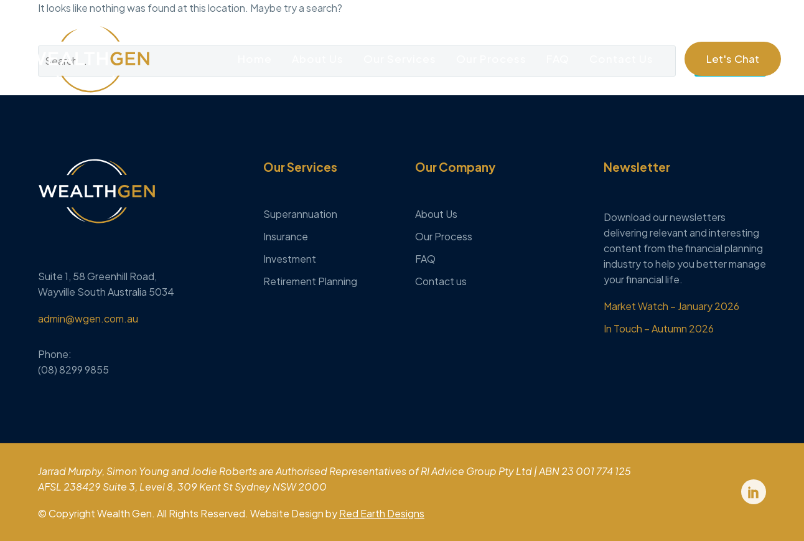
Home (255, 58)
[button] (733, 59)
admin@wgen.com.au (88, 318)
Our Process (491, 58)
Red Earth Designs (381, 513)
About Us (318, 58)
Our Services (399, 58)
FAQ (557, 58)
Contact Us (621, 58)
